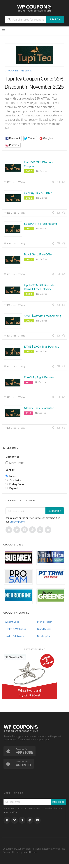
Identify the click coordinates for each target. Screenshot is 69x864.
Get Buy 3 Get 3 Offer (38, 193)
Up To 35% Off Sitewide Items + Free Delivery (39, 287)
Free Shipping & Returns (39, 377)
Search (55, 19)
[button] (13, 138)
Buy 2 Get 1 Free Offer (38, 254)
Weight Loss (12, 621)
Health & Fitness (14, 636)
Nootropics (43, 636)
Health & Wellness (15, 628)
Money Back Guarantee (39, 408)
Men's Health (44, 621)
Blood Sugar (44, 628)
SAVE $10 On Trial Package (41, 346)
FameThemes (30, 852)
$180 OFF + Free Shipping (40, 223)
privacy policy (17, 521)
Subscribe (55, 511)
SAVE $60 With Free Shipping (42, 315)
